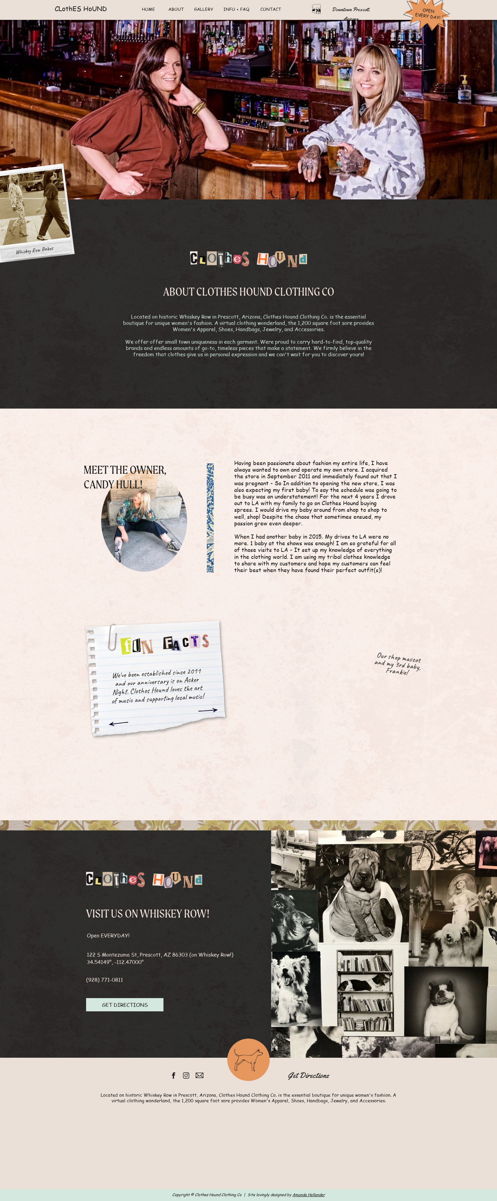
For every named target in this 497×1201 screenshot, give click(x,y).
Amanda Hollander (308, 1194)
